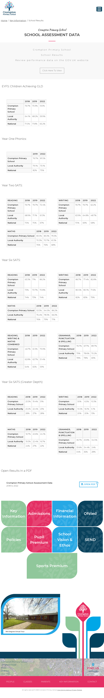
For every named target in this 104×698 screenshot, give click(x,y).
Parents (45, 682)
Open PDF (89, 484)
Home (4, 20)
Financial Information (64, 513)
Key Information (18, 20)
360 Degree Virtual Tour (15, 631)
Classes (27, 682)
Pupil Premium (39, 540)
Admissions (39, 513)
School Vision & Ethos (64, 540)
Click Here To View (52, 70)
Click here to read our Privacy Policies (69, 690)
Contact (92, 682)
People (10, 682)
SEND (90, 539)
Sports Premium (52, 565)
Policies (13, 539)
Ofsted (90, 513)
